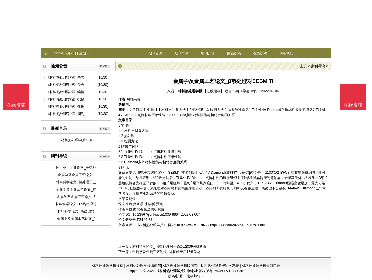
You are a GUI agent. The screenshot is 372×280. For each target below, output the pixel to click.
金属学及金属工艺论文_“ (76, 219)
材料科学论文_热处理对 (76, 211)
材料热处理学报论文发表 (220, 266)
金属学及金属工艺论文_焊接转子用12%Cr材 (166, 252)
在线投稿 (260, 53)
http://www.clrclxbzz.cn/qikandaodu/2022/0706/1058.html (221, 225)
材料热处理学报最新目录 (261, 266)
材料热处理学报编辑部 (143, 266)
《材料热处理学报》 (151, 225)
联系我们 (286, 53)
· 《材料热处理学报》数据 (64, 106)
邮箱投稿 (234, 53)
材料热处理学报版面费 (180, 266)
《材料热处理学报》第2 (76, 140)
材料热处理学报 (190, 91)
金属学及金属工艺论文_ (76, 175)
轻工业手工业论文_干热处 (76, 168)
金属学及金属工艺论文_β (76, 197)
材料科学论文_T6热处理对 (76, 204)
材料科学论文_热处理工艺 (76, 182)
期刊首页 (155, 53)
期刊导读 (182, 53)
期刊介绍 (208, 53)
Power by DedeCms (228, 271)
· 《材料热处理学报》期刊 (64, 114)
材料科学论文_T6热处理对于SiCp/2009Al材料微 (169, 246)
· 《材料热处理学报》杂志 (64, 77)
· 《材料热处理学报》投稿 (64, 99)
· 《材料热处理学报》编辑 (64, 92)
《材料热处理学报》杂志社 (177, 271)
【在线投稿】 (213, 91)
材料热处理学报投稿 (107, 266)
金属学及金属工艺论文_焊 (76, 189)
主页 (303, 66)
